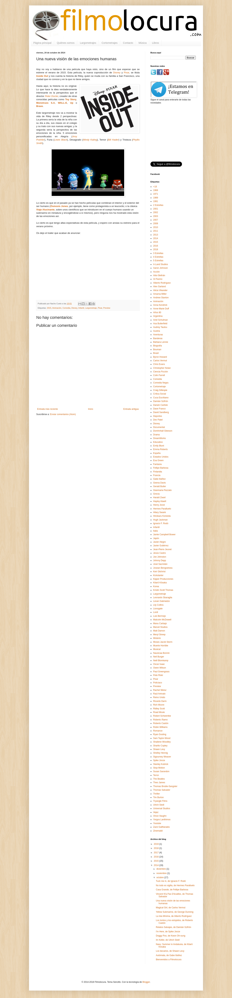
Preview (106, 308)
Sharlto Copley (160, 745)
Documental (159, 427)
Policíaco (157, 682)
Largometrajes (88, 42)
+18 (155, 186)
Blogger (146, 982)
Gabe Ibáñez (159, 479)
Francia (156, 475)
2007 (155, 220)
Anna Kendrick (160, 305)
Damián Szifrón (160, 401)
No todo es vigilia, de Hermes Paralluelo (175, 885)
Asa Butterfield (160, 323)
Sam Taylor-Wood (161, 738)
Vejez (155, 812)
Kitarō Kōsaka (160, 582)
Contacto (128, 42)
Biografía (157, 345)
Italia (155, 531)
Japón (156, 538)
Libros (155, 42)
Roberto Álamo (160, 719)
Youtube (157, 823)
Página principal (42, 42)
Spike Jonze (159, 760)
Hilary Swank (159, 512)
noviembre (161, 873)
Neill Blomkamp (160, 660)
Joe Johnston (159, 557)
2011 (155, 231)
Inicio (90, 409)
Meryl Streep (159, 634)
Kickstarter (158, 575)
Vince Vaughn (160, 816)
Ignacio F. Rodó (160, 523)
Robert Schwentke (162, 716)
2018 (155, 249)
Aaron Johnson (160, 268)
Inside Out (42, 76)
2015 (49, 308)
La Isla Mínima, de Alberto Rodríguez (174, 916)
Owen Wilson (159, 667)
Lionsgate (158, 608)
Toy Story (70, 99)
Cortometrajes (109, 42)
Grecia (156, 494)
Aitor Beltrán (159, 275)
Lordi (155, 612)
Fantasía (157, 464)
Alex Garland (159, 286)
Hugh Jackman (160, 520)
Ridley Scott (159, 708)
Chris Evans (159, 364)
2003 (155, 216)
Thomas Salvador (161, 790)
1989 (155, 197)
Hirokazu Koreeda (162, 516)
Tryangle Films (160, 801)
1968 (155, 190)
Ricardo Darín (160, 701)
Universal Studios (161, 808)
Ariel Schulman (160, 320)
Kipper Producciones (163, 579)
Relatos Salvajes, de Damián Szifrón (173, 927)
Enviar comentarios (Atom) (63, 414)
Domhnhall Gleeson (162, 431)
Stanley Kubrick (160, 764)
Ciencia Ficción (160, 371)
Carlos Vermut (160, 360)
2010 (155, 227)
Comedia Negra (160, 382)
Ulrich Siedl (158, 805)
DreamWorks (159, 438)
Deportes (157, 416)
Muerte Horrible (160, 645)
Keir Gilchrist (159, 571)
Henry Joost (159, 505)
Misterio (157, 638)
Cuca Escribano (161, 397)
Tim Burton (158, 797)
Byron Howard (160, 357)
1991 (155, 201)
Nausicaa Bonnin (161, 653)
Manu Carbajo (160, 623)
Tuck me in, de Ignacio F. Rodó (171, 881)
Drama (156, 434)
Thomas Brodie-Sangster (165, 786)
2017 (156, 852)
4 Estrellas (158, 257)
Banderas (157, 338)
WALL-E (62, 102)
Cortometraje (159, 386)
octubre (160, 877)
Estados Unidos (160, 457)
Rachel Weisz (159, 690)
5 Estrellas (158, 260)
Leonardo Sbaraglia (162, 597)
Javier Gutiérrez (161, 545)
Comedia (66, 308)
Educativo (158, 442)
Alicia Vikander (160, 290)
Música (142, 42)
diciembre (161, 869)
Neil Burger (158, 656)
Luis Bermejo (159, 616)
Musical (157, 649)
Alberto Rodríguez (162, 283)
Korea (156, 586)
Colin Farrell (159, 375)
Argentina (157, 316)
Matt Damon (159, 630)
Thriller (156, 793)
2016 (155, 246)
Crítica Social (159, 394)
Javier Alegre (159, 542)
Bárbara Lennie (160, 342)
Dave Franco (159, 408)
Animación (56, 308)
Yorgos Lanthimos (162, 819)
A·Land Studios (160, 264)
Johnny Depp (159, 560)
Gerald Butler (159, 486)
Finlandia (157, 471)
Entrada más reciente (47, 409)
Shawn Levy (159, 749)
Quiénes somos (65, 42)
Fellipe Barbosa (160, 468)
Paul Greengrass (161, 671)
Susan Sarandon (161, 771)
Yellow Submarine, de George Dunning (174, 912)
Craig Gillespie (160, 390)
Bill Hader (113, 139)
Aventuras (158, 334)
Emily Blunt (158, 445)
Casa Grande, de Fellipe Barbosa (172, 889)
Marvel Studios (160, 627)
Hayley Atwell (159, 501)
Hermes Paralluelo (162, 508)
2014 (155, 238)
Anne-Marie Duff (161, 308)
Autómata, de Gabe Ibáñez (169, 955)
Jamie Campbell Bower (164, 534)
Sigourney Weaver (162, 756)
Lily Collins (158, 605)
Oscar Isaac (159, 664)
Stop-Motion (159, 768)
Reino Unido (159, 697)
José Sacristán (160, 564)
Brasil (156, 353)
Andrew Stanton (161, 297)
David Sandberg (161, 412)
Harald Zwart (159, 497)
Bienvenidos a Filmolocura (168, 959)
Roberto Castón (160, 723)
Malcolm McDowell (162, 619)
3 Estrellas (158, 253)
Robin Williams (160, 727)
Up (71, 102)
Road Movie (159, 712)
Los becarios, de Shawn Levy (170, 951)
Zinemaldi (158, 831)
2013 (155, 234)
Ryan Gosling (159, 734)
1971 (155, 194)
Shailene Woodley (162, 742)
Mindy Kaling (90, 139)
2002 (155, 212)
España (157, 453)
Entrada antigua (131, 409)
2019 (156, 844)
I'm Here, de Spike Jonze (168, 931)
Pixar (126, 72)
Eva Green (158, 460)
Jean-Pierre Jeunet (162, 549)
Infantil (81, 308)
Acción (156, 272)
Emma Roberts (160, 449)
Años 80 (157, 312)
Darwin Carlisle (160, 405)
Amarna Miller (160, 294)
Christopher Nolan (162, 368)
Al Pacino (157, 279)
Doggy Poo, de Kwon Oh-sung (170, 935)
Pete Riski (158, 675)
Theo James (159, 782)
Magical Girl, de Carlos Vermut (170, 907)
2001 (155, 209)
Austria (156, 331)
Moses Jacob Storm (162, 642)
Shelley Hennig (160, 753)
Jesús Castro (159, 553)
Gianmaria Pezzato (162, 490)
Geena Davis (159, 482)
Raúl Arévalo (159, 693)
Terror (156, 775)
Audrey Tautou (160, 327)
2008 (155, 223)
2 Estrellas (158, 205)
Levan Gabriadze (161, 601)
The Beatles (159, 779)
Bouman (157, 349)
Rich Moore (158, 705)
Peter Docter (51, 96)
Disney (116, 72)
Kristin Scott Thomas (163, 590)
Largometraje (91, 308)
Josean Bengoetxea (162, 568)
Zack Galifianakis (161, 827)
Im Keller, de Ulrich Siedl (168, 940)
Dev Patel (158, 419)
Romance (157, 730)
